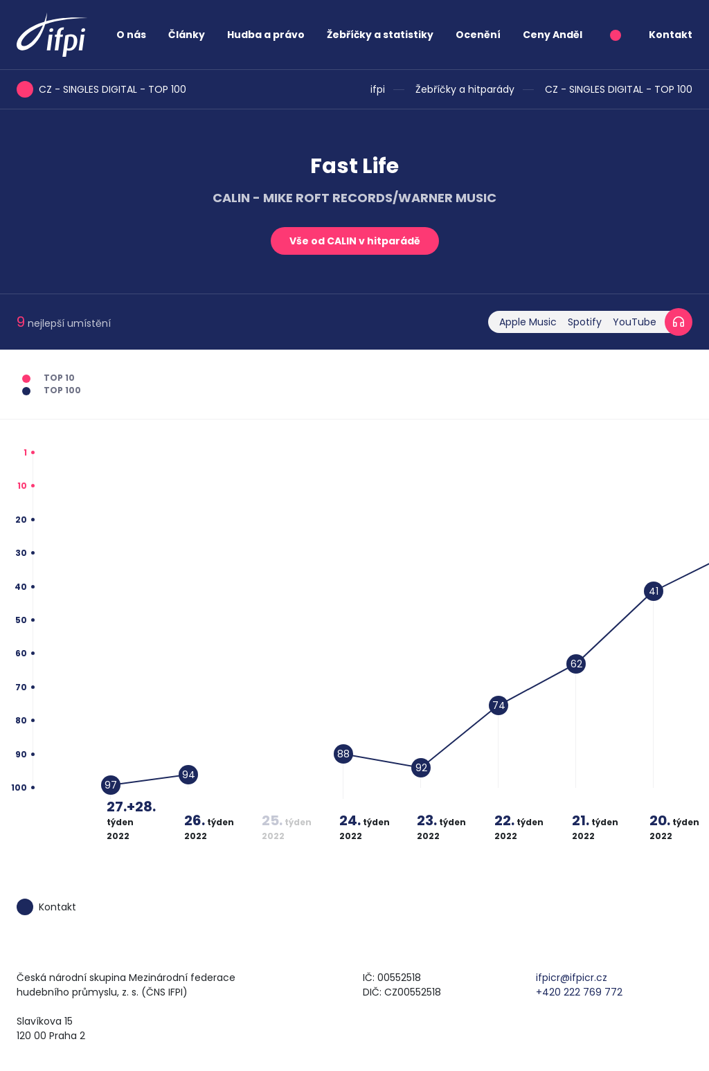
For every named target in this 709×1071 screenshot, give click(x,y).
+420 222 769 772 (579, 992)
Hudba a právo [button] (266, 35)
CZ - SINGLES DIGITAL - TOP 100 (618, 89)
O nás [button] (131, 35)
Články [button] (186, 35)
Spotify (585, 322)
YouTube (634, 322)
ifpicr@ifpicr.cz (571, 977)
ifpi (377, 89)
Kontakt (670, 35)
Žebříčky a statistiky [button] (380, 35)
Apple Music (528, 322)
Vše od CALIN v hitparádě (354, 241)
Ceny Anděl (552, 35)
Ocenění (478, 35)
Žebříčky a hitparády (464, 89)
